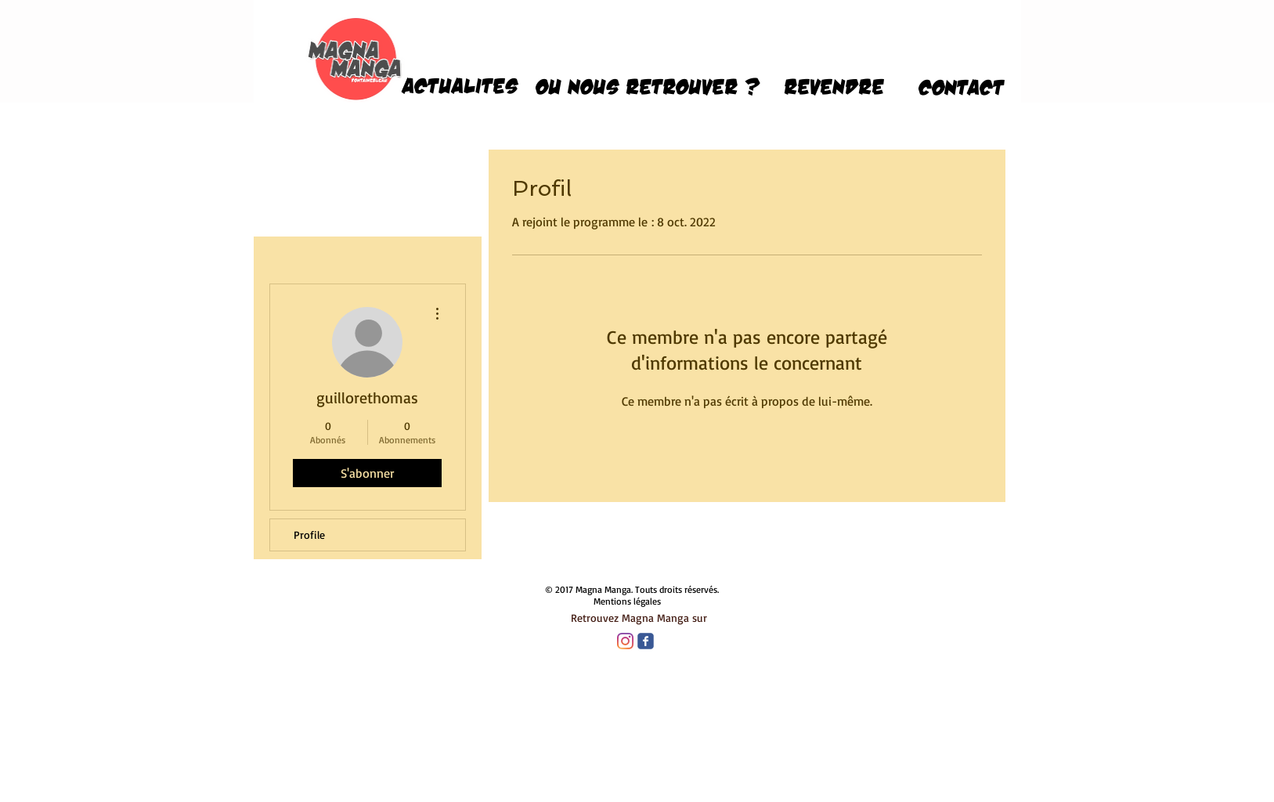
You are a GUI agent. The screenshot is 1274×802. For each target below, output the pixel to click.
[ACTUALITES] (460, 85)
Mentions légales (627, 601)
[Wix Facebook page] (645, 641)
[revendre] (834, 85)
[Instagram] (625, 641)
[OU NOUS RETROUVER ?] (648, 86)
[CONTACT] (961, 87)
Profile (309, 534)
